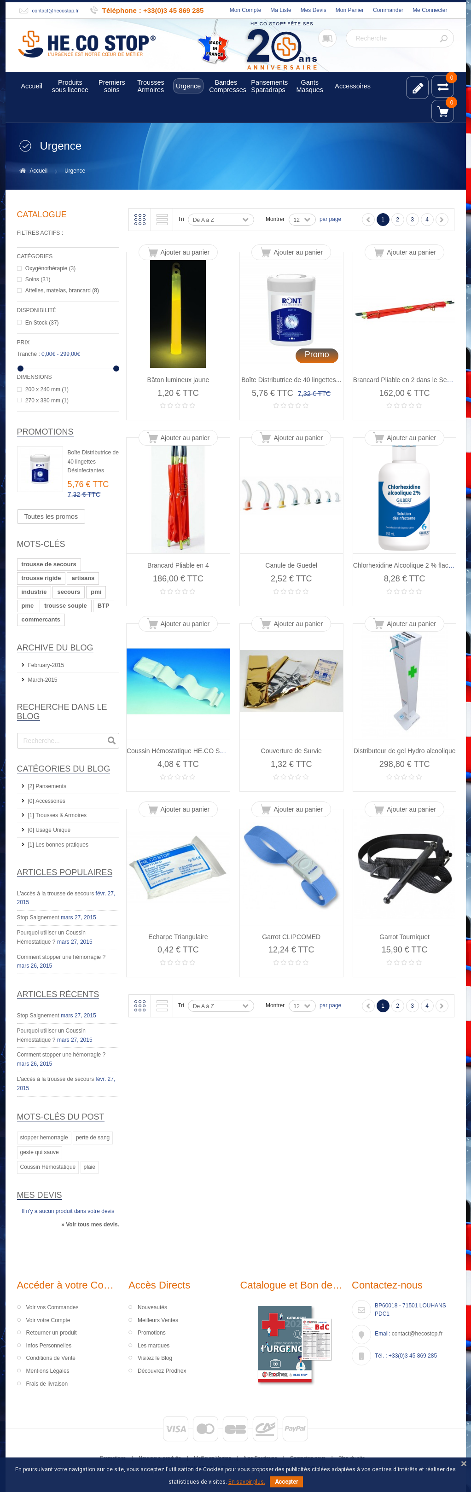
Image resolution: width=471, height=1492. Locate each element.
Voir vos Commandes (52, 1307)
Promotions (45, 431)
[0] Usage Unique (49, 830)
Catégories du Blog (63, 768)
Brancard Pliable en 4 (178, 565)
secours (68, 591)
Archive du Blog (55, 647)
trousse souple (65, 605)
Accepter (286, 1482)
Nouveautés (152, 1307)
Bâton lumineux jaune (178, 379)
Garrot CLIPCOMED (291, 936)
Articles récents (58, 994)
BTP (104, 605)
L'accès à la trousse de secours (55, 893)
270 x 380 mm (47, 400)
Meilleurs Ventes (158, 1320)
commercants (41, 619)
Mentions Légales (48, 1371)
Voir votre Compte (48, 1320)
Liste (162, 219)
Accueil (39, 171)
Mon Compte (246, 10)
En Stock (42, 322)
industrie (34, 591)
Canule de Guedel (291, 565)
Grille (139, 219)
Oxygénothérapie (50, 268)
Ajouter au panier (185, 252)
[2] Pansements (47, 786)
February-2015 (46, 665)
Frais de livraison (47, 1384)
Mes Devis (313, 10)
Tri (181, 219)
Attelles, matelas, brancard (62, 290)
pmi (96, 591)
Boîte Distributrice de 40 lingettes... (291, 379)
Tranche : (28, 354)
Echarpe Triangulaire (178, 936)
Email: (382, 1333)
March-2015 (43, 680)
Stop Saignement (38, 917)
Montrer (275, 219)
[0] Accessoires (46, 801)
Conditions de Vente (51, 1358)
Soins (38, 279)
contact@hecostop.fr (55, 10)
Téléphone (119, 10)
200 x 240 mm (47, 389)
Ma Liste (280, 10)
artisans (82, 578)
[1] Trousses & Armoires (57, 815)
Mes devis (39, 1195)
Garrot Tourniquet (404, 936)
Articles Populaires (65, 872)
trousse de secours (49, 564)
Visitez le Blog (155, 1358)
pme (28, 605)
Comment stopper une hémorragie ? (61, 957)
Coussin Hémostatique (48, 1167)
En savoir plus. (246, 1482)
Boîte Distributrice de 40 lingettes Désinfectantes (93, 461)
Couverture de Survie (291, 751)
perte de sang (93, 1137)
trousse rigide (41, 578)
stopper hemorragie (44, 1137)
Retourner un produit (51, 1332)
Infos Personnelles (49, 1345)
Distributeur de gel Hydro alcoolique (405, 751)
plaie (89, 1167)
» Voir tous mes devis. (90, 1224)
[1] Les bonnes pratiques (58, 845)
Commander (388, 10)
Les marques (153, 1345)
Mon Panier (350, 10)
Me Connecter (430, 10)
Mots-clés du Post (61, 1116)
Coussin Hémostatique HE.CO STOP (180, 751)
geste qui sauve (39, 1152)
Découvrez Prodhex (162, 1371)
